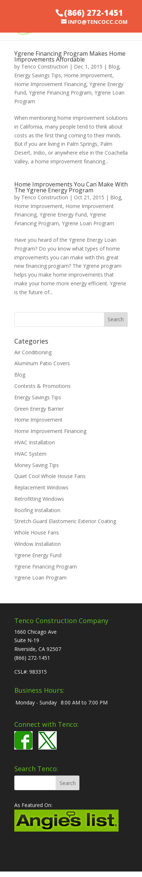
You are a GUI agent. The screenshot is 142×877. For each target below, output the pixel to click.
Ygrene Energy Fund (63, 214)
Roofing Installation (37, 510)
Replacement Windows (41, 487)
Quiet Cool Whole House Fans (50, 476)
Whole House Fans (36, 532)
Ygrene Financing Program (60, 92)
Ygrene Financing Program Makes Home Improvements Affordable (70, 56)
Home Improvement (88, 75)
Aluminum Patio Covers (42, 363)
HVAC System (30, 453)
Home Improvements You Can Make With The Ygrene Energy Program (71, 187)
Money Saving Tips (36, 465)
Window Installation (37, 543)
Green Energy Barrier (39, 408)
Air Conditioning (33, 352)
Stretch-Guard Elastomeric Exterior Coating (65, 521)
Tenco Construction (44, 66)
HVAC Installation (34, 442)
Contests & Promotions (42, 385)
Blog (113, 66)
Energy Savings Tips (37, 75)
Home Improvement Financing (50, 84)
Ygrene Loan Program (88, 223)
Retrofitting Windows (39, 498)
